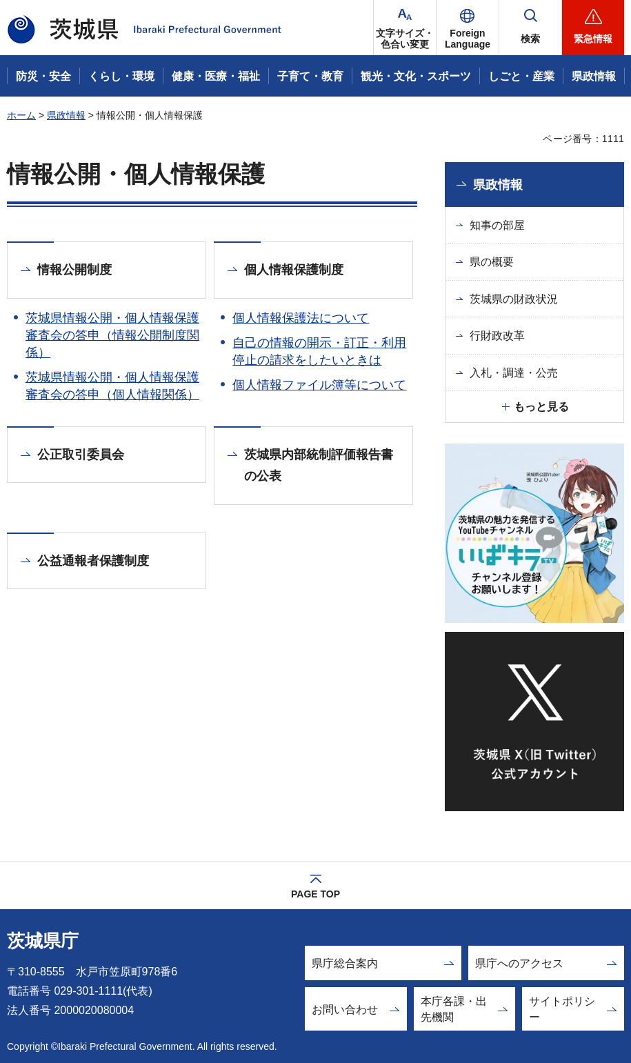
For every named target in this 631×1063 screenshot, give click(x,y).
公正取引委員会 (80, 454)
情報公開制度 (74, 270)
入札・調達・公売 (514, 373)
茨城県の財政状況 (514, 299)
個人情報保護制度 (293, 270)
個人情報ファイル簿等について (319, 385)
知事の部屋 (497, 225)
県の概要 (492, 262)
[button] (468, 27)
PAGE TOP (315, 894)
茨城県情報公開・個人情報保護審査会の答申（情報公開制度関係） (112, 335)
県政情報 (66, 115)
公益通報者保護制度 (93, 561)
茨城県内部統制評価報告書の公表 (318, 466)
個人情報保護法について (300, 318)
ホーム (21, 115)
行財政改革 (497, 335)
